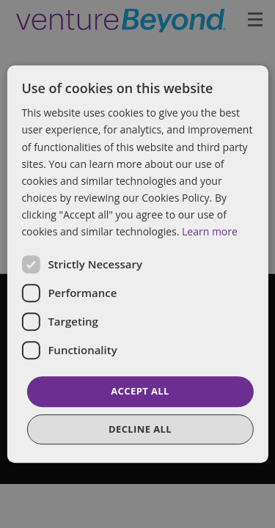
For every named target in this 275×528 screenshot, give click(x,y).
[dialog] (137, 264)
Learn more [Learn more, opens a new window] (210, 231)
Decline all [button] (140, 429)
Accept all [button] (140, 390)
